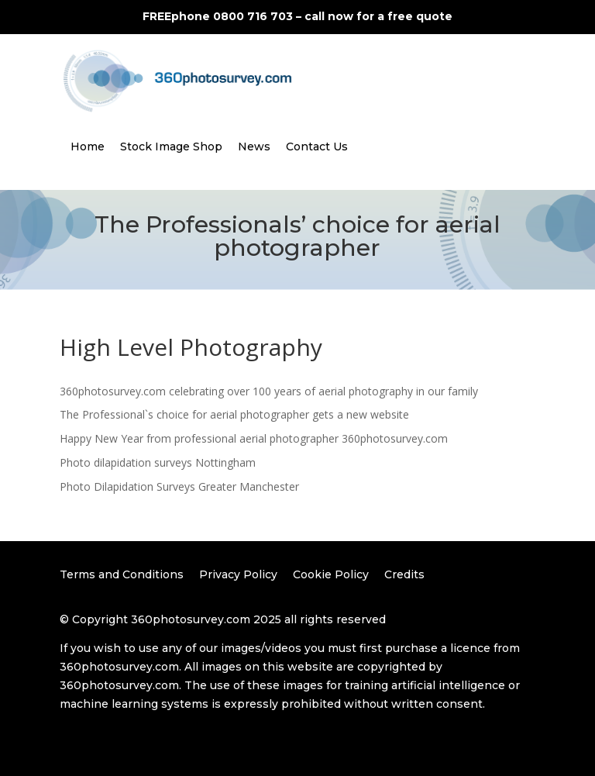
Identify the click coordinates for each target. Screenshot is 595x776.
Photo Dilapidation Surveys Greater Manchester (179, 486)
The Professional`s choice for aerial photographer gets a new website (234, 414)
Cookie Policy (331, 574)
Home (88, 146)
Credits (404, 574)
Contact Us (317, 146)
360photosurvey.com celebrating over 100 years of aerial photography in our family (269, 391)
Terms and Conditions (122, 574)
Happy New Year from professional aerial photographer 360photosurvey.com (254, 438)
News (254, 146)
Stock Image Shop (171, 146)
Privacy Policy (238, 574)
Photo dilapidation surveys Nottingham (158, 462)
